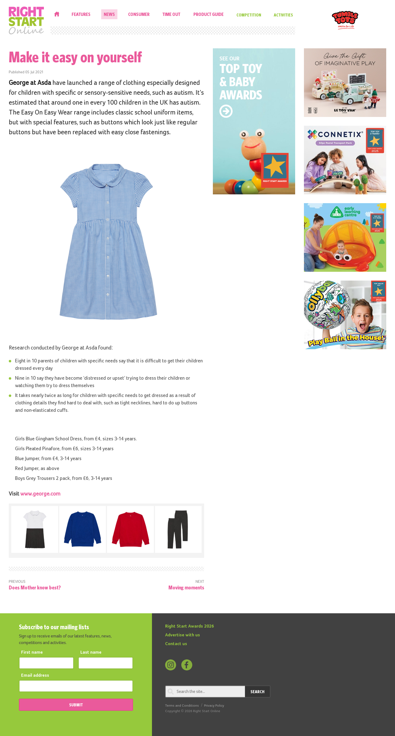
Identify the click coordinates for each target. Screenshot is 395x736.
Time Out (171, 14)
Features (81, 14)
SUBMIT (76, 704)
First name (32, 652)
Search (257, 691)
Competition (248, 14)
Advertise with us (182, 635)
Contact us (176, 644)
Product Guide (208, 14)
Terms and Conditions (182, 705)
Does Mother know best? (35, 587)
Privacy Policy (214, 705)
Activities (283, 14)
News (109, 14)
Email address (35, 675)
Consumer (138, 14)
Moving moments (186, 587)
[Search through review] (205, 691)
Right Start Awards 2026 (189, 626)
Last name (90, 652)
